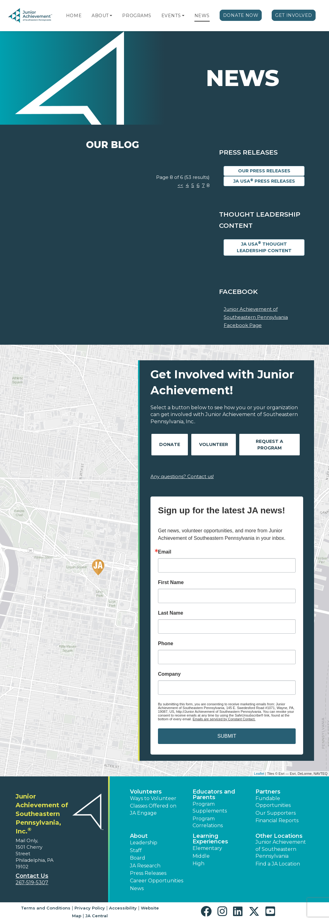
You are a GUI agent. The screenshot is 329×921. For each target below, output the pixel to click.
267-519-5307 (32, 882)
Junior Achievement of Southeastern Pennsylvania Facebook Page (256, 317)
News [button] (137, 888)
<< (180, 185)
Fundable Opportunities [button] (273, 801)
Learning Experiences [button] (210, 838)
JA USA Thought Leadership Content (264, 247)
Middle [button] (201, 856)
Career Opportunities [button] (156, 881)
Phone (165, 643)
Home (74, 15)
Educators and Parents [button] (214, 794)
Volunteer (213, 444)
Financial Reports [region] (276, 820)
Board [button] (137, 858)
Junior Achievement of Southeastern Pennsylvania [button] (280, 849)
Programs (136, 15)
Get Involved (293, 15)
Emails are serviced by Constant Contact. (224, 719)
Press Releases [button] (148, 873)
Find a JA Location (277, 864)
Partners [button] (267, 791)
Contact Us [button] (32, 876)
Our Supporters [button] (275, 813)
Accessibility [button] (123, 907)
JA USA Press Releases (264, 181)
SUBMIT (226, 736)
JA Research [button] (145, 866)
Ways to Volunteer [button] (153, 798)
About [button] (139, 836)
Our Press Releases (264, 171)
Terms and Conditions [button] (45, 907)
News (202, 15)
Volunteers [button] (146, 791)
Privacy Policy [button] (89, 907)
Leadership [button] (143, 843)
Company (169, 674)
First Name (171, 582)
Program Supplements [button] (210, 807)
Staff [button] (136, 850)
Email (164, 551)
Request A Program (269, 445)
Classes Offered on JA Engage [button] (153, 809)
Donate (169, 444)
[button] (111, 15)
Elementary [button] (207, 848)
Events (171, 15)
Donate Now (241, 15)
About (100, 15)
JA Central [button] (96, 915)
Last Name (170, 613)
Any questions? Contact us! (182, 476)
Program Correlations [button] (208, 822)
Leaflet (259, 773)
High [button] (198, 863)
